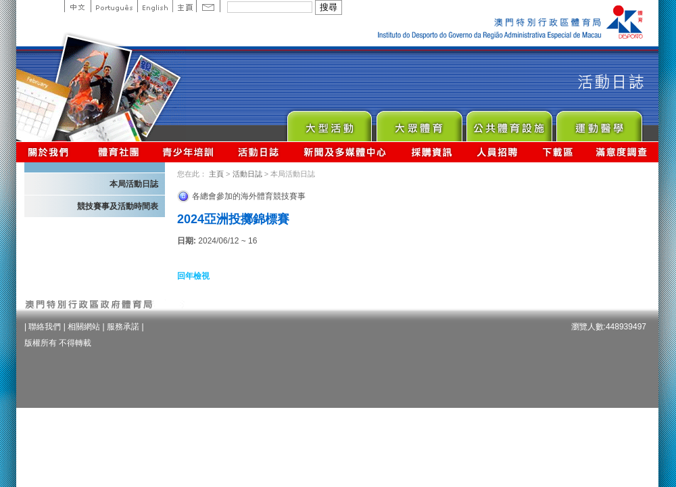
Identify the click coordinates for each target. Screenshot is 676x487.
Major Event (329, 122)
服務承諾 (123, 326)
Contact (208, 6)
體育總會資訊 (118, 151)
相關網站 (84, 326)
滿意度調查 (621, 151)
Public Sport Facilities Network (509, 122)
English (154, 6)
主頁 (184, 6)
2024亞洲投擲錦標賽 (233, 219)
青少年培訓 (188, 151)
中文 (77, 6)
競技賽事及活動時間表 (117, 206)
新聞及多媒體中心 (345, 151)
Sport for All (419, 122)
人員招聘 (497, 151)
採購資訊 (432, 151)
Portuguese (114, 6)
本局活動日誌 (134, 184)
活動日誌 (259, 151)
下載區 (557, 151)
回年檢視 (193, 276)
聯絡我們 (44, 326)
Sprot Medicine (599, 122)
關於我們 (51, 151)
